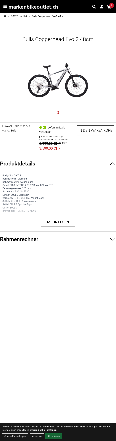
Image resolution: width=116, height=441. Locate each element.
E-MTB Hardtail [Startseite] (19, 16)
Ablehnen (37, 436)
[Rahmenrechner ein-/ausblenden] (58, 239)
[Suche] (94, 6)
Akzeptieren (54, 436)
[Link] (5, 6)
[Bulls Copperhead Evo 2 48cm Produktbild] (58, 77)
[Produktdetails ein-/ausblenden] (58, 164)
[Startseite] (5, 16)
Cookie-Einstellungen (15, 436)
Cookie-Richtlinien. (47, 430)
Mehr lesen (58, 222)
